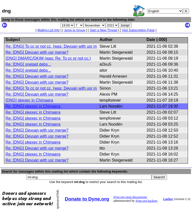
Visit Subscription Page (138, 30)
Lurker (168, 199)
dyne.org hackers (146, 201)
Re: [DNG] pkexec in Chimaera (33, 106)
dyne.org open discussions (130, 197)
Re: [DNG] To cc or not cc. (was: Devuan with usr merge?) (57, 46)
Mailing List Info (48, 30)
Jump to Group (74, 30)
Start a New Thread (104, 30)
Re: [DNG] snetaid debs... (28, 64)
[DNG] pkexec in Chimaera (29, 100)
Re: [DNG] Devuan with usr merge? (37, 52)
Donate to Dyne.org (87, 199)
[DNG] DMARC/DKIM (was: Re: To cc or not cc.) (48, 58)
